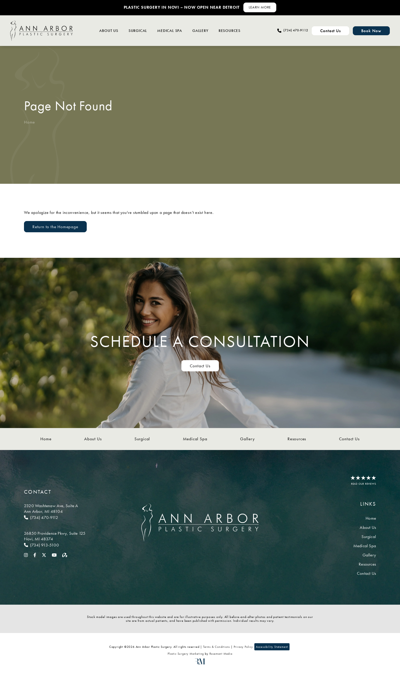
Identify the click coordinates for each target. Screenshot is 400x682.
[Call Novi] (54, 545)
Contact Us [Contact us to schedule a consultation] (200, 365)
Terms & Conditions (216, 647)
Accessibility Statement (272, 647)
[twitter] (44, 554)
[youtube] (54, 554)
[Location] (54, 508)
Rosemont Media (220, 653)
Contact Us (349, 438)
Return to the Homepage (55, 226)
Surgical (138, 30)
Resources (230, 30)
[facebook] (34, 554)
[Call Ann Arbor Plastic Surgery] (292, 31)
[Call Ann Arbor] (54, 517)
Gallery (200, 30)
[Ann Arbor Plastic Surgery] (41, 30)
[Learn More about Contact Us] (259, 7)
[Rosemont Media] (200, 663)
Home (29, 122)
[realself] (64, 554)
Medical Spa (169, 30)
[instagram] (26, 554)
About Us (108, 30)
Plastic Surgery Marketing (186, 653)
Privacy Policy (243, 647)
